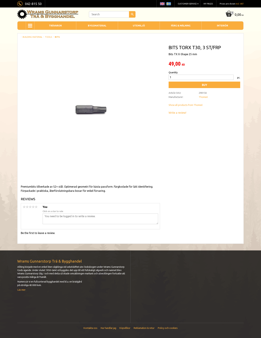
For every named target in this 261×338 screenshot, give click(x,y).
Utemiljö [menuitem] (139, 25)
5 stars (36, 206)
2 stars (27, 206)
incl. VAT (240, 4)
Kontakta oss (90, 328)
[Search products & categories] (112, 14)
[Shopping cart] (234, 14)
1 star (24, 206)
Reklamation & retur (143, 328)
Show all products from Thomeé (186, 105)
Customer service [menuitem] (187, 4)
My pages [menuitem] (208, 4)
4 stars (33, 206)
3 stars (30, 206)
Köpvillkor (124, 328)
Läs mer (21, 289)
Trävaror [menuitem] (55, 25)
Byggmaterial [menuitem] (97, 25)
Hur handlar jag (108, 328)
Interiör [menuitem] (222, 25)
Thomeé (203, 97)
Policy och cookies (168, 328)
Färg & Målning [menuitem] (180, 25)
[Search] (132, 14)
